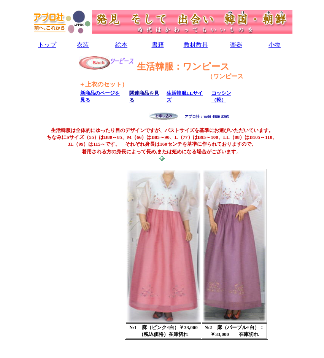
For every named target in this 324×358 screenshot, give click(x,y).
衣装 (83, 44)
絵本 (121, 44)
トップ (47, 44)
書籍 (158, 44)
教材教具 (196, 44)
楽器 (236, 44)
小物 (274, 44)
